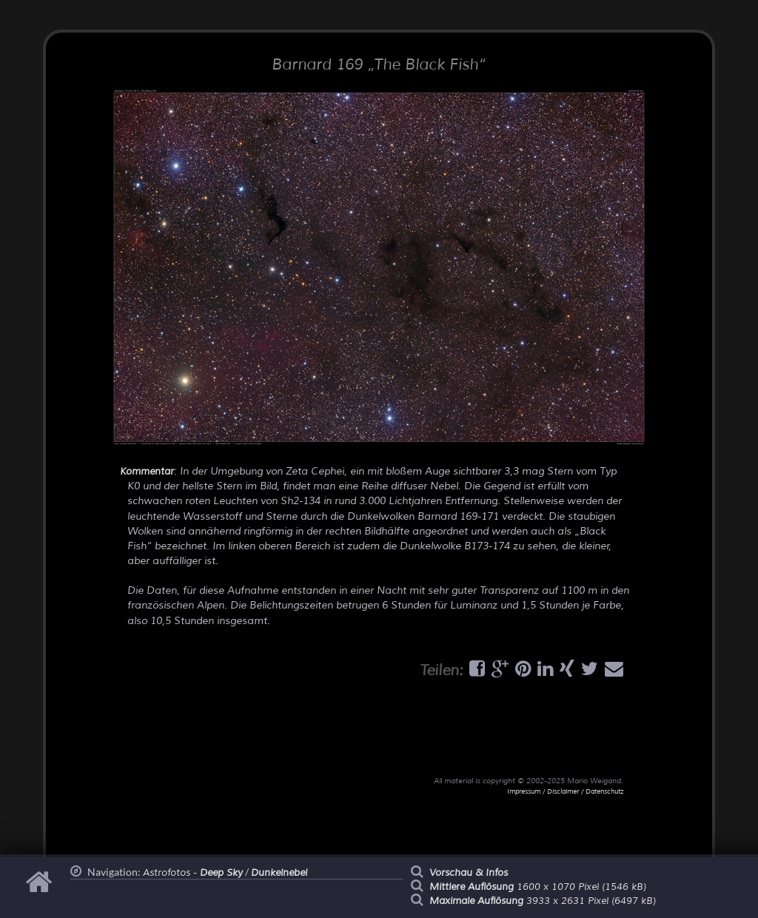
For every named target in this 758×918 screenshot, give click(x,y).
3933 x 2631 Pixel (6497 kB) (542, 901)
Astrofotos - (193, 873)
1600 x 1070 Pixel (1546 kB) (537, 887)
